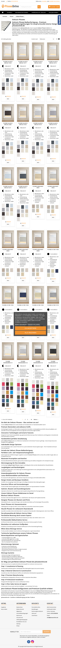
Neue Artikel (4, 609)
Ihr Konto (35, 603)
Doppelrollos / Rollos (38, 12)
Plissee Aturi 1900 (53, 249)
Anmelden (44, 1)
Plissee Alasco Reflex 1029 (7, 62)
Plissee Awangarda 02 (23, 362)
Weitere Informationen (21, 324)
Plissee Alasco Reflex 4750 (22, 123)
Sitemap (18, 623)
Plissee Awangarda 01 (8, 362)
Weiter (36, 419)
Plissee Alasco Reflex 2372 (53, 62)
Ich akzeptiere (30, 328)
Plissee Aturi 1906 (23, 305)
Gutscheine (34, 615)
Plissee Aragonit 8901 (38, 187)
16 (31, 419)
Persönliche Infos (36, 607)
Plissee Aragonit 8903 (8, 250)
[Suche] (30, 6)
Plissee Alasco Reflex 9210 (7, 187)
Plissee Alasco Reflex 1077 (22, 62)
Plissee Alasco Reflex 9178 (53, 123)
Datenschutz (19, 607)
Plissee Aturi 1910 (53, 305)
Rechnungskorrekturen (37, 611)
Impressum (19, 615)
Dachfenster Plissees (21, 12)
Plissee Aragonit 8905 (23, 250)
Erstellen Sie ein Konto (55, 1)
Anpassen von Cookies (34, 324)
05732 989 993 (14, 1)
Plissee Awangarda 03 (38, 362)
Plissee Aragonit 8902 (53, 187)
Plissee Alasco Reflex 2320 (38, 62)
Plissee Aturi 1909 (38, 305)
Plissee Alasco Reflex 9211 (22, 187)
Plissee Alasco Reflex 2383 (7, 123)
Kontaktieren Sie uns (21, 621)
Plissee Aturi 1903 (8, 305)
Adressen (34, 613)
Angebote (3, 607)
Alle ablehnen (30, 332)
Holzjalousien (53, 12)
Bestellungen (35, 609)
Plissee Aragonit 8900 (38, 250)
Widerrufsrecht (20, 609)
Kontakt (3, 1)
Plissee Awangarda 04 (53, 362)
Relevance (47, 39)
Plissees (9, 12)
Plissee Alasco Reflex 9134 (38, 123)
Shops (18, 626)
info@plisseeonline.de (52, 617)
